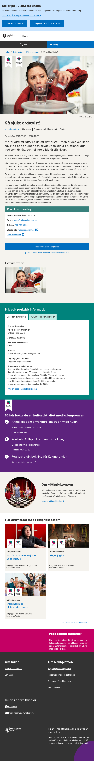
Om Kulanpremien (19, 432)
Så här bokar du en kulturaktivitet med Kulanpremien (46, 253)
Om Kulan (9, 675)
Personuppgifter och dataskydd (61, 675)
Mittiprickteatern (12, 129)
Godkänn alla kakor (14, 23)
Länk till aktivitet (14, 235)
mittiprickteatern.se (26, 230)
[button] (70, 44)
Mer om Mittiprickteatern (52, 501)
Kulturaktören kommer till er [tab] (43, 317)
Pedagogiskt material (66, 633)
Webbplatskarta (55, 687)
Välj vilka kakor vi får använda (47, 23)
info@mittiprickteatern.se (29, 445)
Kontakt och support (13, 669)
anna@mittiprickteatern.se (25, 220)
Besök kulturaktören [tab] (16, 317)
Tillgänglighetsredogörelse (59, 669)
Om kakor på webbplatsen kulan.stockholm (21, 15)
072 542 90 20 (21, 225)
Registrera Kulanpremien (22, 462)
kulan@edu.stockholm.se (30, 427)
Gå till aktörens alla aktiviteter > (75, 622)
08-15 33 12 (24, 450)
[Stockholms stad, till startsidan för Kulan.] (47, 36)
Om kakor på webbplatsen (59, 681)
